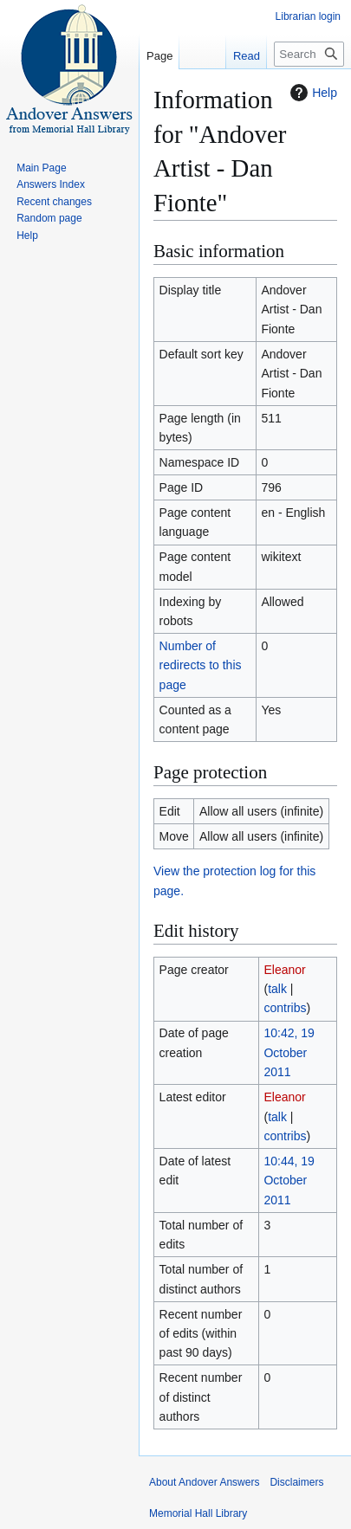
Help (311, 92)
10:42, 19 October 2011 (288, 1052)
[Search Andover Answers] (309, 54)
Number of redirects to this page (200, 665)
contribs (284, 1008)
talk (277, 989)
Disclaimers (296, 1482)
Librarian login (308, 16)
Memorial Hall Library (198, 1513)
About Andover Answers (204, 1482)
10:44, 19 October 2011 (288, 1180)
